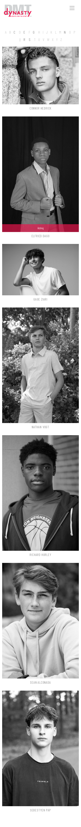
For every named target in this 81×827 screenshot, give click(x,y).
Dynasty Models (24, 11)
